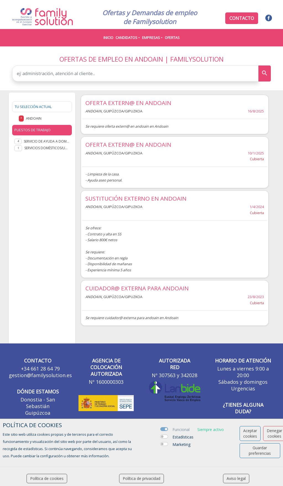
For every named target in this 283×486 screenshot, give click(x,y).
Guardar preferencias (260, 450)
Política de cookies (47, 478)
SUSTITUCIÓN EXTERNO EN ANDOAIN (136, 198)
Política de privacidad (141, 478)
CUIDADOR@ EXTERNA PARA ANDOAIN (137, 288)
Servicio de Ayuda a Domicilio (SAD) (47, 141)
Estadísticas (182, 437)
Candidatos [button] (126, 37)
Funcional (181, 429)
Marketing (181, 444)
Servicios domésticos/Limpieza (47, 148)
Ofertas (172, 37)
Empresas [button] (151, 37)
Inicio (108, 37)
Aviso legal (236, 478)
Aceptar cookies (250, 433)
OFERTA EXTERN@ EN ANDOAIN (128, 103)
